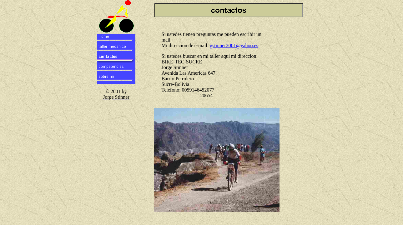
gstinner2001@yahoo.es (234, 45)
